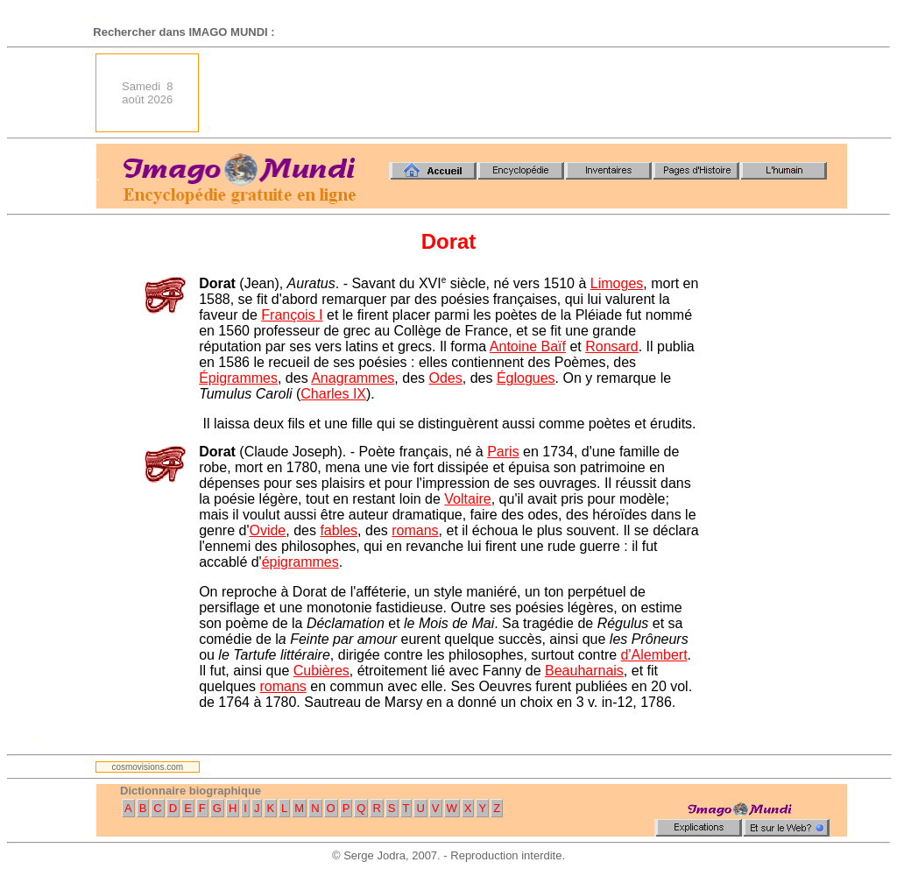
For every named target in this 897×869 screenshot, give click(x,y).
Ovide (267, 530)
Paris (503, 451)
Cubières (321, 670)
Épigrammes (238, 378)
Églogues (526, 378)
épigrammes (300, 562)
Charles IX (333, 393)
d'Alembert (654, 654)
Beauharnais (584, 670)
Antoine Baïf (528, 346)
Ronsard (611, 346)
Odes (445, 378)
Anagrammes (352, 378)
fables (338, 530)
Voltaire (467, 498)
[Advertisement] (528, 92)
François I (291, 314)
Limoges (616, 283)
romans (415, 530)
